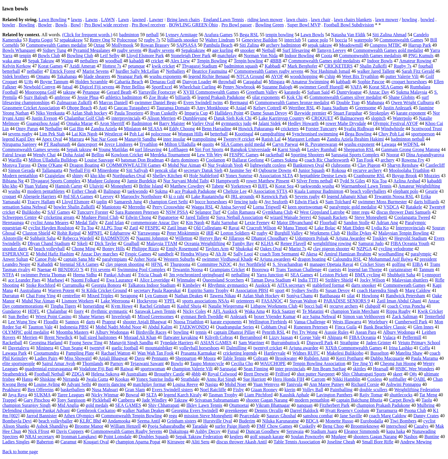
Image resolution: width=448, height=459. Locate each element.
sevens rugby (20, 133)
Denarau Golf (162, 81)
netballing (240, 274)
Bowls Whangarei (19, 50)
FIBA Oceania (362, 337)
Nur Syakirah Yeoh (225, 165)
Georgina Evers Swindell (194, 410)
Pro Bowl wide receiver (106, 24)
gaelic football (125, 347)
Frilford (282, 373)
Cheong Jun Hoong (398, 363)
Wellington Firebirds (268, 321)
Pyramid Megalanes (91, 50)
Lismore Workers (77, 300)
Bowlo (177, 363)
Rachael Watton (115, 353)
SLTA (151, 394)
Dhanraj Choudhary (269, 238)
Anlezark (238, 316)
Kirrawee (176, 441)
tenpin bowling (279, 34)
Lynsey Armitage (181, 34)
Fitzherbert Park (335, 405)
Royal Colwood (222, 373)
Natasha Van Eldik (348, 34)
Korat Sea (284, 186)
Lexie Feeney (257, 222)
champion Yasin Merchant (355, 311)
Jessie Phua (87, 97)
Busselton (379, 353)
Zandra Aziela (104, 128)
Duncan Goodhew (263, 431)
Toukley (379, 238)
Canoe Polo (45, 259)
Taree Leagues (70, 394)
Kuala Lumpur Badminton (318, 191)
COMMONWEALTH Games (133, 165)
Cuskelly (307, 426)
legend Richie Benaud (208, 76)
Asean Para (365, 332)
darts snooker (363, 285)
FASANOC (272, 300)
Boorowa (260, 269)
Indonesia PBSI (73, 326)
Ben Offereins (41, 389)
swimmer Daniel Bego (155, 102)
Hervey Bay (210, 238)
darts (90, 321)
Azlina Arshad (406, 180)
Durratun (10, 295)
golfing (398, 264)
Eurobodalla (371, 420)
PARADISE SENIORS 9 (347, 300)
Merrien (29, 337)
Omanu (43, 76)
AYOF (277, 76)
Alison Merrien (161, 118)
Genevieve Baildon (259, 39)
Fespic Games (138, 253)
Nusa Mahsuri (105, 389)
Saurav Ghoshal (281, 415)
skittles (359, 368)
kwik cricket (163, 66)
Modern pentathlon (20, 175)
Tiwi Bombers (403, 420)
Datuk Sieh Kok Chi (232, 118)
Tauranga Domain (173, 107)
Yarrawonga (148, 233)
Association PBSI (251, 290)
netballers (89, 60)
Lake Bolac (324, 227)
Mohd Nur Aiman (184, 165)
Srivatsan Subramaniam (217, 400)
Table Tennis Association (297, 441)
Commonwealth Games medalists (370, 55)
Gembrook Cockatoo (96, 410)
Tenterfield (435, 316)
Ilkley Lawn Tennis (204, 405)
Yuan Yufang (36, 186)
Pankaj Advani (117, 274)
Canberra (126, 400)
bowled (427, 19)
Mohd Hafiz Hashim (55, 253)
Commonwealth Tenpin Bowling (131, 415)
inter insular (174, 139)
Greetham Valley (261, 92)
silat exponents (266, 97)
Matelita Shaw (409, 353)
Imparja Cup (196, 112)
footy (79, 311)
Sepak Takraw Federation (199, 436)
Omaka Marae (79, 123)
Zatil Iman (177, 227)
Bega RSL (249, 34)
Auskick (262, 285)
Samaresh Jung (128, 201)
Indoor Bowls (380, 60)
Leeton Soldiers (235, 233)
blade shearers (97, 76)
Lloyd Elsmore (76, 201)
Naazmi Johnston (152, 238)
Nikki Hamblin (346, 379)
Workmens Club (325, 233)
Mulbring (425, 405)
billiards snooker (182, 39)
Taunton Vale (40, 326)
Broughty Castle (169, 373)
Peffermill (411, 337)
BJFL (263, 186)
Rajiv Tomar (371, 394)
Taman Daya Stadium (271, 279)
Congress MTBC (385, 45)
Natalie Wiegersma (226, 306)
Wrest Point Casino (53, 316)
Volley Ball (312, 389)
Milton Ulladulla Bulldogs (52, 159)
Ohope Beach (79, 107)
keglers (236, 436)
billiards (182, 97)
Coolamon (215, 159)
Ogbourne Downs (275, 170)
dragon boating (312, 259)
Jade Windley (154, 400)
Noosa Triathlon (188, 321)
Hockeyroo (147, 300)
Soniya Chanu (299, 295)
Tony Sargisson (71, 400)
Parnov (116, 363)
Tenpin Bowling (212, 60)
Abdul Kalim (160, 326)
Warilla (15, 159)
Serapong (129, 295)
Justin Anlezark (397, 107)
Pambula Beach (218, 45)
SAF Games (59, 212)
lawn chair (320, 19)
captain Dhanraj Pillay (234, 332)
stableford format (328, 285)
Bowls (61, 24)
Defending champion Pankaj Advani (36, 410)
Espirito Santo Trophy (208, 290)
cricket (157, 60)
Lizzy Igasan (281, 337)
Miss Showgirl (78, 358)
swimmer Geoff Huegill (321, 86)
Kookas (122, 379)
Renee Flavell (293, 243)
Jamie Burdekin (141, 180)
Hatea (27, 379)
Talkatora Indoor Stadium (151, 285)
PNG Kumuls (421, 55)
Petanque (91, 92)
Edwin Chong (138, 217)
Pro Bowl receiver (148, 24)
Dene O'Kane (49, 165)
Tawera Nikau (223, 295)
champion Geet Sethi (168, 201)
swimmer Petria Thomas (43, 274)
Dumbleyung (195, 118)
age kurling (222, 50)
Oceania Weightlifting (204, 243)
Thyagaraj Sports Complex (55, 180)
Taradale (200, 426)
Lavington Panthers (334, 394)
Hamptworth (227, 180)
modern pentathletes (46, 191)
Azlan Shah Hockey (261, 295)
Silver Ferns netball (314, 180)
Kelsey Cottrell (267, 107)
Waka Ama (254, 311)
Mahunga (375, 102)
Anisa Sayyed (233, 206)
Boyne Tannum (54, 81)
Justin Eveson (44, 118)
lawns (76, 19)
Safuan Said (318, 92)
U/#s (28, 81)
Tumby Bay (243, 243)
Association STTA (270, 191)
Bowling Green (269, 24)
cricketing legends (240, 353)
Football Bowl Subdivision (349, 24)
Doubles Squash (154, 436)
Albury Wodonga (399, 332)
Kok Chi (295, 97)
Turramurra (386, 410)
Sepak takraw (79, 149)
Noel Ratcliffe (213, 389)
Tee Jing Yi (362, 363)
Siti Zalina (249, 45)
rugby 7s (152, 39)
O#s (413, 373)
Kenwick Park (274, 196)
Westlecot (113, 133)
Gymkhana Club (277, 212)
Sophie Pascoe (371, 81)
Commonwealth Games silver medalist (345, 97)
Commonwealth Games (401, 39)
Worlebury (378, 321)
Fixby (238, 389)
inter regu (360, 212)
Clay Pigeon (369, 165)
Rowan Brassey (154, 45)
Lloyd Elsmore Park (145, 55)
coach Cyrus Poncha (406, 306)
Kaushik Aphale (294, 394)
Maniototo (111, 206)
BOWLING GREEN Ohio (193, 24)
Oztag (99, 45)
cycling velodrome (396, 248)
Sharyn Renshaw (403, 165)
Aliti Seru (200, 441)
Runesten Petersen (311, 326)
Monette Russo (339, 420)
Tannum (426, 269)
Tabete (218, 186)
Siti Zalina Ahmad (389, 34)
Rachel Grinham (154, 306)
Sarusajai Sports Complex (355, 154)
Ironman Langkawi (79, 436)
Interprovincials (410, 227)
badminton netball (408, 139)
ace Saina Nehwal (319, 316)
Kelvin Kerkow (16, 66)
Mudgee (338, 436)
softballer (397, 379)
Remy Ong (100, 39)
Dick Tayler (105, 243)
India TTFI (308, 279)
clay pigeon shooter (331, 248)
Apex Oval (52, 139)
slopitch (378, 118)
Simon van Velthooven (364, 316)
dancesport (87, 144)
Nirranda (71, 379)
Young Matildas (113, 149)
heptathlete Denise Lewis (323, 175)
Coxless (374, 379)
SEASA (155, 128)
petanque (136, 66)
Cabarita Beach (129, 81)
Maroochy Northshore (141, 196)
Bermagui (239, 102)
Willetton (184, 238)
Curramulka (73, 285)
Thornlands (92, 363)
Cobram (260, 358)
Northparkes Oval (129, 175)
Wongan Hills (190, 133)
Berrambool (251, 337)
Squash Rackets (332, 217)
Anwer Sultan (15, 259)
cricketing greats (59, 217)
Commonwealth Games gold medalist (388, 50)
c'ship (329, 76)
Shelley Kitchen (167, 175)
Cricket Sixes (372, 264)
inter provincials (290, 368)
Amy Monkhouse (212, 107)
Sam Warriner (251, 342)
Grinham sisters (181, 420)
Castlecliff (435, 165)
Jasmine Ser (240, 170)
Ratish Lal (271, 139)
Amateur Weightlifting (419, 186)
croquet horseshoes (409, 81)
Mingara (276, 81)
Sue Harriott (254, 379)
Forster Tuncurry (321, 128)
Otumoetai (239, 405)
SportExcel (162, 86)
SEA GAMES (128, 405)
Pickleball (101, 400)
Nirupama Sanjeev (19, 144)
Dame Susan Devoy (268, 112)
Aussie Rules (336, 332)
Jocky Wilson (372, 279)
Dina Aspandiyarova (425, 154)
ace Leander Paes (24, 279)
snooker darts (14, 248)
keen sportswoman (305, 206)
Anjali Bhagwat (113, 358)
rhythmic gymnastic (109, 311)
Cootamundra (46, 353)
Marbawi (55, 279)
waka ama (11, 60)
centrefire (71, 295)
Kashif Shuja (189, 306)
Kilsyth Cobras (219, 337)
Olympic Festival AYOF (395, 123)
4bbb (196, 373)
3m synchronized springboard (196, 274)
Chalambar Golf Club (84, 118)
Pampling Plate (80, 353)
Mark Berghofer (302, 66)
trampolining (204, 139)
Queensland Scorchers (223, 279)
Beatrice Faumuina (209, 71)
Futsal (233, 431)
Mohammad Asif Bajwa (391, 259)
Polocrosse (127, 39)
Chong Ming (83, 248)
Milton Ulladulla (179, 144)
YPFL (169, 300)
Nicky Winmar (105, 394)
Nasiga (211, 384)
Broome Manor (89, 426)
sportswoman (152, 368)
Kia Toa (379, 180)
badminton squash (241, 66)
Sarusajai (228, 368)
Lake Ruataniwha (207, 196)
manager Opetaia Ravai (331, 264)
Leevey (107, 196)
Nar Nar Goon (104, 139)
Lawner (156, 19)
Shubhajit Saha (401, 274)
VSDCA (391, 206)
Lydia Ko (380, 227)
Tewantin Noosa (188, 269)
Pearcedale (250, 415)
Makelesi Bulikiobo (345, 353)
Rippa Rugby (398, 311)
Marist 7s (297, 248)
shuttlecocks (400, 394)
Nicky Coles (194, 311)
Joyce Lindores (118, 144)
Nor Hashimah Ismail (330, 71)
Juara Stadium (335, 107)
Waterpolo (402, 118)
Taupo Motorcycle (207, 363)
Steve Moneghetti (370, 217)
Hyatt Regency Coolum (347, 410)
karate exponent (411, 112)
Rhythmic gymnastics (228, 285)
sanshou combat (318, 415)
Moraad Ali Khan (140, 337)
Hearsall (380, 368)
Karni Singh (288, 149)
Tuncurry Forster (92, 212)
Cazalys (421, 426)
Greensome (365, 107)
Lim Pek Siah (52, 133)
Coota (326, 55)
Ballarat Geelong (248, 159)
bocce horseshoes (211, 201)
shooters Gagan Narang (375, 436)
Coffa (424, 347)
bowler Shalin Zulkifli (74, 206)
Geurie (431, 191)
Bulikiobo (31, 212)
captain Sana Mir (79, 259)
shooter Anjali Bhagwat (144, 321)
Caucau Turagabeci (131, 107)
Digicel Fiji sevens (96, 86)
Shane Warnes (91, 316)
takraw (69, 92)
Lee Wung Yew (22, 321)
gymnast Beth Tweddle (202, 316)
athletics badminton (124, 97)
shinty (77, 175)
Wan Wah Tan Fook (155, 353)
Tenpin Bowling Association (319, 363)
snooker (247, 50)
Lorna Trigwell (267, 206)
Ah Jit (220, 253)
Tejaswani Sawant (147, 363)
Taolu (427, 400)
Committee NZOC (214, 264)
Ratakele (414, 206)
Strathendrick (14, 373)
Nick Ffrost (38, 431)
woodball (113, 60)
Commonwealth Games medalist (56, 45)
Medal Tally (86, 222)
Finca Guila (346, 326)
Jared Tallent (197, 217)
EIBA (417, 264)
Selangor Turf (207, 212)
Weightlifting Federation (417, 389)
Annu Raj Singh (221, 379)
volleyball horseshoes (199, 347)
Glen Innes (423, 326)
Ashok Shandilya (52, 426)
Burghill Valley (289, 233)
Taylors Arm (216, 248)
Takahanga (67, 76)
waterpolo (363, 39)
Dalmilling (236, 347)
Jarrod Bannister (41, 415)
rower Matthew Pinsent (267, 180)
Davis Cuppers (70, 431)
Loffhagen (178, 149)
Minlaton (132, 128)
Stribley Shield (339, 279)
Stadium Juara (324, 431)
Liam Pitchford (258, 394)
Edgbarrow (120, 233)
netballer (35, 71)
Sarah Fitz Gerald (418, 71)
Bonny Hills (113, 248)
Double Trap (348, 102)
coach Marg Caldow (387, 415)
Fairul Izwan (14, 154)
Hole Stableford (204, 175)
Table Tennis (234, 358)
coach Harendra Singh (377, 290)
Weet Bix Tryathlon (360, 76)
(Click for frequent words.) (87, 34)
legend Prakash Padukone (221, 97)
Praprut (109, 321)
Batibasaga (330, 295)
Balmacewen (352, 118)
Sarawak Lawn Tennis (155, 311)
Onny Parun (27, 128)
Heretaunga (13, 222)
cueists (335, 269)
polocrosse (161, 133)
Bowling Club (80, 55)
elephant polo (405, 191)
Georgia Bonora (106, 285)
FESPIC (152, 227)
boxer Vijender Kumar (275, 316)
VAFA (356, 86)
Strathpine (349, 342)
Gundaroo (11, 311)
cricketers (290, 128)
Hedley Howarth (303, 123)
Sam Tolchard (338, 201)
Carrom (318, 379)
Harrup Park (419, 45)
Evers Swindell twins (203, 102)
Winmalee (186, 279)
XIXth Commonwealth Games (353, 347)
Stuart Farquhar (347, 112)
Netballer (53, 128)
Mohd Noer (235, 384)
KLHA (267, 243)
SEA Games (302, 274)
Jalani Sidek (269, 123)
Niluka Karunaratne (280, 420)
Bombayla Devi (17, 420)
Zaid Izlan (114, 222)
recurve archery (367, 170)
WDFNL (411, 144)
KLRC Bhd (90, 420)
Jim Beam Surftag (329, 368)
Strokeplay (379, 112)
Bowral (132, 394)
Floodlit (50, 321)
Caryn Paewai (285, 144)
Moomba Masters (72, 332)
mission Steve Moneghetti (208, 415)
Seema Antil (148, 420)
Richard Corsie (365, 384)
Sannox (72, 321)
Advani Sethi (79, 384)
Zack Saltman (405, 316)
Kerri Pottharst (350, 358)
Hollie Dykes (359, 233)
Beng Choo (333, 426)
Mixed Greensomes (155, 316)
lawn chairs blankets (353, 19)
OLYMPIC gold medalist (25, 332)
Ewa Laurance (119, 279)
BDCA (312, 420)
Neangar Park (130, 76)
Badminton (141, 123)
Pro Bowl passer (237, 24)
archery (387, 159)
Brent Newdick (58, 337)
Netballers (175, 71)
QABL (419, 379)
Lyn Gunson (156, 295)
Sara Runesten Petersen (137, 212)
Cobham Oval (274, 326)
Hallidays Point (229, 112)
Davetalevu (18, 347)
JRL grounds (243, 196)
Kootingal (244, 133)
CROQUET (322, 118)
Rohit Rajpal (69, 233)
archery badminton (283, 45)
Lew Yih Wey (209, 154)
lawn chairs (296, 19)
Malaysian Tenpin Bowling (403, 233)
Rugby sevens (161, 50)
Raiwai (126, 368)
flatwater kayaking (180, 337)
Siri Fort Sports (209, 149)
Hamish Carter (68, 186)
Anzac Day (379, 92)
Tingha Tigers (63, 306)
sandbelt (165, 253)
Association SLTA (276, 175)
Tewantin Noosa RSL (394, 196)
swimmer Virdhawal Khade (227, 259)
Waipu (67, 60)
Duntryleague (349, 92)
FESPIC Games (244, 154)
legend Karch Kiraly (183, 394)
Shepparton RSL (359, 149)
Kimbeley (191, 285)
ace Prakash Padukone (195, 191)
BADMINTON (115, 238)
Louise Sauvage (99, 159)
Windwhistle (392, 128)
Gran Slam (135, 389)
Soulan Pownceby (307, 436)
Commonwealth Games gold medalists (324, 60)
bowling (409, 19)
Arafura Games (218, 34)
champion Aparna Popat (138, 441)
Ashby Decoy (208, 431)
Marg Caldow (418, 290)
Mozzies (432, 175)
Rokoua (338, 170)
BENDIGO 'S (71, 269)
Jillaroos (236, 238)
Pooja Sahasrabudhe (166, 426)
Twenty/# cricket (239, 139)
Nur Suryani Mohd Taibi (186, 180)
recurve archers (343, 306)
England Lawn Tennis (223, 19)
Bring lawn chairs (183, 19)
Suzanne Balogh (277, 86)
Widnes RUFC (306, 353)
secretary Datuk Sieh (203, 170)
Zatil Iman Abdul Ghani (399, 300)
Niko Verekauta (50, 112)
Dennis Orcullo (269, 410)
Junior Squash (311, 170)
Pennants (160, 358)
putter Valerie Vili (401, 76)
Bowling (27, 24)
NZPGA (363, 248)
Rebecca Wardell (78, 238)
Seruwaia (295, 431)
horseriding (93, 306)
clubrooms (341, 165)
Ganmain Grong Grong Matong (410, 149)
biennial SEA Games (79, 264)
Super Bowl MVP (303, 24)
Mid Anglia (68, 405)
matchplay (227, 55)
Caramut (68, 441)
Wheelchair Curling (197, 86)
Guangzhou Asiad (42, 123)
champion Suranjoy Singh (26, 405)
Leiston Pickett (334, 274)
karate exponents (226, 321)
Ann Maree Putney (326, 384)
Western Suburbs (179, 259)
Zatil (133, 227)
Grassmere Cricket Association (31, 107)
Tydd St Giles (352, 180)
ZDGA (78, 373)
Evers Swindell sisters (172, 389)
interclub (292, 39)
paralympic (421, 253)
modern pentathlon (312, 400)
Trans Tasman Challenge (299, 269)
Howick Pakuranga (256, 128)
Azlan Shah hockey (89, 112)
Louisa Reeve (185, 384)
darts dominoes (185, 159)
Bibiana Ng (12, 180)
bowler (8, 24)
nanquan (305, 405)
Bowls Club (49, 55)
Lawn (123, 19)
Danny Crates (426, 415)
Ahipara (334, 337)
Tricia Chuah (150, 274)
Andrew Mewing (416, 441)
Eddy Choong (182, 128)
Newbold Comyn (39, 86)
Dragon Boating (84, 165)
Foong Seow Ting (85, 342)
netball (152, 34)
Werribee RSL (301, 107)
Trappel (9, 400)
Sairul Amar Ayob (58, 363)
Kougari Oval (96, 441)
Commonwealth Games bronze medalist (292, 102)
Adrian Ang (387, 222)
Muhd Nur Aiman (38, 300)
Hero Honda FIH (288, 379)
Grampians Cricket (227, 269)
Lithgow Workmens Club (274, 306)
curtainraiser (400, 269)
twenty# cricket (267, 347)
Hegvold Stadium (410, 238)
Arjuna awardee (303, 347)
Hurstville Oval (217, 420)
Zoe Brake (158, 97)
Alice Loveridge (154, 279)
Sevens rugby (307, 196)
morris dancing (112, 384)
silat (351, 295)
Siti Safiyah (137, 170)
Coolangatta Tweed (412, 217)
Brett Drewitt (256, 373)
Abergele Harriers (39, 196)
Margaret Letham (304, 139)
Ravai (233, 227)
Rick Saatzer (283, 311)
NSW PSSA (177, 212)
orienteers (245, 300)
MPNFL (95, 233)
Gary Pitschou (36, 400)
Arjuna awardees (275, 259)
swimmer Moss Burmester (382, 201)
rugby (262, 233)
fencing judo (245, 201)
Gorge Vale (310, 337)
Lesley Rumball (322, 149)
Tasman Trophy (222, 394)
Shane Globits (402, 97)
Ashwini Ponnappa (403, 384)
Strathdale (190, 379)
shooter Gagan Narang (267, 400)
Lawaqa (389, 144)
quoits (208, 144)
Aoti (103, 107)
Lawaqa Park (14, 353)
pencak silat (166, 170)
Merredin (137, 206)
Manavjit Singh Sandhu (131, 342)
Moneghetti (121, 186)
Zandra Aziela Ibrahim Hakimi (355, 139)
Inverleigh (121, 316)
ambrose (62, 97)
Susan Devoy (337, 290)
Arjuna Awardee (350, 238)
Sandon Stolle (356, 222)
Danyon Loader (196, 81)
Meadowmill (351, 45)
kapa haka (395, 431)
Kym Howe (122, 306)
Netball (268, 50)
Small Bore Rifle (377, 441)
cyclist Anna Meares (50, 222)
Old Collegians (208, 227)
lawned (139, 19)
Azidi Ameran (82, 66)
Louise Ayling (47, 384)
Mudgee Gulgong (103, 180)
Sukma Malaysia (411, 92)
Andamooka (119, 420)
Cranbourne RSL (369, 175)
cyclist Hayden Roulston (51, 227)
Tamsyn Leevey (331, 50)
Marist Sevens (95, 71)
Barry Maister (172, 123)
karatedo (292, 92)
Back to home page (20, 451)
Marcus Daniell (113, 102)
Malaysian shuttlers (410, 279)
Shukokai (244, 248)
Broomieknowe (365, 426)
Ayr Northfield (252, 264)
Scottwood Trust (426, 128)
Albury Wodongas (112, 332)
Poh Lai (136, 133)
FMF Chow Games (274, 426)
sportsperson (423, 133)
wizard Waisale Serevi (290, 217)
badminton (129, 34)
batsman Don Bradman (142, 159)
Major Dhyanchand (295, 222)
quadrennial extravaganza (48, 368)
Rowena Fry (412, 159)
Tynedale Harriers (176, 342)
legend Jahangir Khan (347, 196)
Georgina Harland (45, 342)
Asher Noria (145, 259)
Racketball (12, 342)
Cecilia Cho (242, 363)
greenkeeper (236, 410)
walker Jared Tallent (376, 71)
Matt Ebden (353, 227)
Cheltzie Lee (234, 191)
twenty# (97, 347)
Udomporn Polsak (312, 238)
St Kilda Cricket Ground (104, 290)
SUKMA (42, 394)
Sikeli (82, 243)
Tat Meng (428, 394)
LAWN (108, 19)
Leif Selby (109, 55)
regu (173, 415)
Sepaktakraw (193, 50)
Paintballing (341, 389)
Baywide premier (310, 112)
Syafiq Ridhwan (359, 128)
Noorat (392, 154)
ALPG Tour (111, 227)
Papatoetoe (168, 217)
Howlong (370, 295)
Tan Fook (365, 159)
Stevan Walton (303, 300)
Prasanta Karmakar (198, 353)
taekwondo (138, 191)
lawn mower (386, 19)
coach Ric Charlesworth (326, 159)
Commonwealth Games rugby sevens (268, 71)
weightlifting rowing (332, 243)
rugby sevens (129, 50)
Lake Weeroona (115, 300)
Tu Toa (87, 227)
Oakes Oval (271, 248)
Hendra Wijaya (194, 253)
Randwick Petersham (405, 295)
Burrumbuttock (285, 342)
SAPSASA (186, 45)
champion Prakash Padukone (383, 405)
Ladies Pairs (46, 358)
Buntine (432, 436)
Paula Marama (424, 358)
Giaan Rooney (264, 389)
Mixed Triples (100, 295)
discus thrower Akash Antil (241, 441)
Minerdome (108, 170)
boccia (341, 39)
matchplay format (149, 384)
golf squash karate (267, 436)
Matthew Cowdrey (187, 186)
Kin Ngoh (195, 222)
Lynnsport (431, 274)
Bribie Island (151, 186)
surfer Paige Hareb (232, 426)
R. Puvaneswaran (321, 144)
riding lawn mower (265, 19)
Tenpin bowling (248, 60)
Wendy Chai (44, 154)
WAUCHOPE (273, 363)
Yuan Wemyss (266, 384)
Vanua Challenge (310, 321)
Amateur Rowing (415, 60)
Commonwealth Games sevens (30, 149)
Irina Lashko (400, 347)
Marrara (76, 139)
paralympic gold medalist (353, 206)
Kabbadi (272, 66)
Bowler (45, 24)
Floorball (328, 222)
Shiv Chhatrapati (163, 405)
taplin (102, 201)
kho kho (98, 175)
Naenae (44, 269)
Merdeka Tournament (170, 154)
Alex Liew (180, 60)
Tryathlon (148, 144)
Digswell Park (319, 342)
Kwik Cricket (430, 311)
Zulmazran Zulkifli (74, 102)
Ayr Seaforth (276, 201)
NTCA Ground (250, 76)
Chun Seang (71, 347)
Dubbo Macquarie (387, 358)
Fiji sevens (100, 269)
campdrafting (272, 133)
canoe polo (318, 39)
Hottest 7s (111, 66)
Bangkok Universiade (250, 149)
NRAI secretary (39, 436)
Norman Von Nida (261, 55)
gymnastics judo (236, 123)
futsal (67, 86)
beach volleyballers (368, 191)
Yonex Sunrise (239, 175)
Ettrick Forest (62, 71)
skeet (397, 373)
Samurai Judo (371, 243)
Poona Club (415, 410)
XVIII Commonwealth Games (211, 92)
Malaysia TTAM (161, 243)
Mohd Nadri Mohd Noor (118, 326)
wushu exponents (165, 76)
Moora (209, 358)
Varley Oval (203, 123)
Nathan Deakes (189, 295)
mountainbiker (158, 347)
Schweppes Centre (19, 217)
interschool (396, 426)
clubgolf (372, 306)
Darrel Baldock (304, 410)
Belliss (97, 154)
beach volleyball (49, 248)
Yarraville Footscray (157, 92)
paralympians (114, 259)
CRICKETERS (338, 66)
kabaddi (136, 60)
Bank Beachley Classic (385, 326)
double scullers (373, 389)
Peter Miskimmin (183, 233)
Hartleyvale (275, 353)
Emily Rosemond (182, 248)
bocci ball (313, 306)
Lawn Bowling (52, 19)
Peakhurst (11, 389)
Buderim (247, 420)
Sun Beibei (18, 316)
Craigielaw (55, 175)
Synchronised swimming (315, 133)
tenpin (25, 55)
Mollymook (123, 45)
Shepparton (185, 358)
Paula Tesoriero (128, 112)
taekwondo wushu (317, 186)
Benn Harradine (216, 128)
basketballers (73, 389)
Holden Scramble (91, 81)
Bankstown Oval (308, 165)
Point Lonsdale (117, 436)
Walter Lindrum (220, 39)
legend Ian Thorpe (365, 269)
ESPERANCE (15, 253)
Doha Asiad (73, 154)
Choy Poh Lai (391, 133)
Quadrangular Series (235, 326)
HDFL (34, 311)
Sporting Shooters (307, 154)
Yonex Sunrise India (155, 379)
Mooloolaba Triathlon (409, 170)
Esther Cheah (84, 191)
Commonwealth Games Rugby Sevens (126, 431)
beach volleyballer (56, 420)
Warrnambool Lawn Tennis (366, 186)
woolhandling (391, 253)
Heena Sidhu (85, 274)
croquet (9, 196)
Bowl (76, 24)
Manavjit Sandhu (140, 139)
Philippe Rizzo (145, 248)
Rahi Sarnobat (224, 222)
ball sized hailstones (98, 337)
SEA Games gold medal (243, 144)
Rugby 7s (402, 66)
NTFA (8, 274)
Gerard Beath (119, 92)
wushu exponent (359, 144)
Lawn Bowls (312, 34)
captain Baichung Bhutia (359, 400)
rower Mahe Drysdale (346, 123)
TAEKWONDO (194, 326)
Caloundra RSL (347, 259)
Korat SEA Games (386, 86)
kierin (289, 389)
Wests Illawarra (346, 321)
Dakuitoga (178, 431)
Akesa (311, 253)
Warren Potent (61, 290)
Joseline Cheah (341, 441)
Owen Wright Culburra (412, 102)
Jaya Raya (17, 394)
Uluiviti (96, 186)
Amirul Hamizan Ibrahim (347, 253)
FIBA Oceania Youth (410, 243)
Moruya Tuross (16, 165)
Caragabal (252, 81)
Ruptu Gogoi (41, 39)
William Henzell (125, 426)
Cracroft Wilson (261, 227)
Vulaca (389, 337)
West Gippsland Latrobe (322, 212)
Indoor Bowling (299, 55)
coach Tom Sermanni (279, 253)
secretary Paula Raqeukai (157, 290)
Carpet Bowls (402, 400)
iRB (210, 233)
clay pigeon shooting (125, 264)
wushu (14, 191)
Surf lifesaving (296, 50)
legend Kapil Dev (18, 139)
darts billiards (426, 201)
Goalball (131, 243)
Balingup (112, 191)
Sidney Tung (54, 50)
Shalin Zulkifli (373, 66)
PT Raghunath (57, 144)
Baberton (45, 441)
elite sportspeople (18, 363)
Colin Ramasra (241, 212)
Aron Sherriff (111, 123)
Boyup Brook (404, 175)
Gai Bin (76, 128)
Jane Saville (351, 415)
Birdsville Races (151, 332)
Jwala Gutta (97, 379)
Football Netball (49, 373)
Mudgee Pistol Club (100, 217)
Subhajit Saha (42, 238)
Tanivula (294, 384)
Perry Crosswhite (168, 206)
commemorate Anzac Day (155, 222)
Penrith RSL (273, 332)
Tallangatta (52, 170)
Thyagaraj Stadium (199, 66)
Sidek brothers (15, 76)
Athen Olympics (79, 415)
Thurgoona (180, 264)
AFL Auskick (225, 311)
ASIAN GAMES (216, 342)
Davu (140, 358)
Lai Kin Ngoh (84, 133)
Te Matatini (313, 311)
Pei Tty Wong (305, 332)
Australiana (30, 290)
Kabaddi (45, 264)
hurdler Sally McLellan (137, 71)
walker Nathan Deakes (143, 410)
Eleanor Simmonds (361, 431)
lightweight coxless (268, 165)
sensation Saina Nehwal (24, 206)
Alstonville (12, 238)
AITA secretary (291, 285)
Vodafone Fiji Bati (96, 368)
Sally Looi (243, 253)
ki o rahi (176, 196)
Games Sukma (284, 159)
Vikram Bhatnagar (273, 405)
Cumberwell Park (411, 321)
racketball (275, 154)
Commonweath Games (404, 285)
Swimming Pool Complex (141, 269)
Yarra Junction (270, 274)
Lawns (91, 19)
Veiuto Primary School (419, 342)
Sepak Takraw (41, 60)
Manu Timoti (295, 227)
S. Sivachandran (288, 264)
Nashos (411, 436)
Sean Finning (256, 368)
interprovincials (125, 118)
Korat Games (50, 66)
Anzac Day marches (99, 253)
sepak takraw (320, 45)
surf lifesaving (148, 149)
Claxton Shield (36, 233)
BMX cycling (367, 274)
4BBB (276, 60)
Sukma (161, 191)
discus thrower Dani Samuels (403, 212)
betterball (219, 133)
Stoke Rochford (40, 285)
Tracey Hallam (41, 201)
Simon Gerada (21, 170)
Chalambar (57, 311)
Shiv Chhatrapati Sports (364, 373)
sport (279, 290)
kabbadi (343, 81)
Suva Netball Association (239, 217)
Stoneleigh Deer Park (191, 55)
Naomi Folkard (85, 279)
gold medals (97, 405)
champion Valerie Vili (192, 368)
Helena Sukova (105, 373)
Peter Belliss (132, 86)
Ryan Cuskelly (163, 112)
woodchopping (304, 76)
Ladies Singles (16, 441)
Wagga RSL (202, 206)
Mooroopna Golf (40, 92)
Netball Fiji (79, 170)
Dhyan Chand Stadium (49, 243)
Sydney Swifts (304, 290)
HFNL (157, 264)
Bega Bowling (358, 133)
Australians (136, 373)
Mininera (44, 347)
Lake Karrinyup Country (281, 118)
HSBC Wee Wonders (414, 368)
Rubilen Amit (316, 358)
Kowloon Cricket (127, 154)
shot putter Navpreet (316, 373)
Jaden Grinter (378, 342)
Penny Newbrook (239, 86)
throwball (227, 81)
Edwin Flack (306, 201)
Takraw (181, 400)
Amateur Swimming (310, 81)
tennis (201, 332)
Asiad (240, 107)
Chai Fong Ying (41, 295)
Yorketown (241, 186)
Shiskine (48, 379)
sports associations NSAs (205, 300)
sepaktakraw (71, 39)
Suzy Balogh (36, 97)
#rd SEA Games (78, 196)
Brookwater (286, 358)
